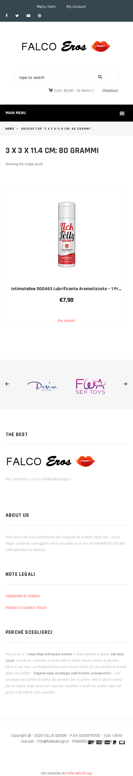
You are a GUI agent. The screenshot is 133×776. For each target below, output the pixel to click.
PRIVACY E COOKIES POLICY (26, 607)
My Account (76, 7)
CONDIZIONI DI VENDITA (23, 596)
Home (9, 129)
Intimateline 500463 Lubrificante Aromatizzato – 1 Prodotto (71, 289)
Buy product (66, 321)
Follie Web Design (79, 773)
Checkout (110, 90)
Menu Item (46, 7)
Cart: (63, 90)
